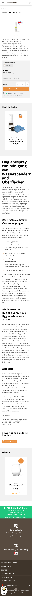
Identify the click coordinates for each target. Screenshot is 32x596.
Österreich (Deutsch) (9, 585)
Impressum (27, 593)
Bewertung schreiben (9, 441)
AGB (22, 593)
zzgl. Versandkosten (12, 73)
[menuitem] (3, 2)
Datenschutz (17, 593)
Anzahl (5, 84)
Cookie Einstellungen (8, 593)
